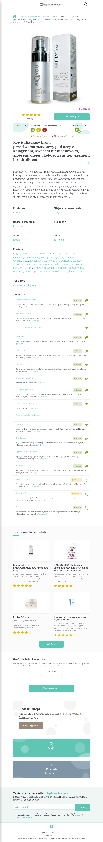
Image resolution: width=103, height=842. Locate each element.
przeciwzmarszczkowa (34, 253)
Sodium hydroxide (22, 479)
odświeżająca (59, 271)
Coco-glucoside (21, 438)
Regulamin (50, 835)
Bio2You (17, 212)
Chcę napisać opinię (51, 688)
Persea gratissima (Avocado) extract (28, 403)
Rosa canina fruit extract (24, 378)
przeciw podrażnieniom (38, 271)
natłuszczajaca (62, 264)
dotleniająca (75, 271)
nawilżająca (36, 260)
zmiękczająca (20, 257)
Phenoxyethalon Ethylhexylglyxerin (28, 415)
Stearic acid (20, 337)
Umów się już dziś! (31, 725)
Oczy (56, 212)
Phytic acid (19, 465)
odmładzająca (56, 253)
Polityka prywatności (50, 832)
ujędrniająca (68, 257)
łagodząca (68, 267)
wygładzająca (20, 260)
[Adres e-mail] (44, 807)
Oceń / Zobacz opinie (72, 117)
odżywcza (76, 264)
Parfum (18, 507)
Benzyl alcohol (21, 493)
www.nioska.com (78, 838)
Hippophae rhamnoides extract (26, 452)
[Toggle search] (87, 4)
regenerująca (52, 257)
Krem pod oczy (21, 226)
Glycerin (19, 364)
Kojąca (16, 253)
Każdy (57, 226)
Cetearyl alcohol (21, 350)
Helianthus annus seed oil (25, 314)
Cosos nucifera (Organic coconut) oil (28, 327)
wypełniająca (54, 267)
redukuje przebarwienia (38, 264)
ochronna (66, 260)
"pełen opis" (32, 307)
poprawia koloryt (22, 267)
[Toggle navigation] (16, 4)
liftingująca (39, 267)
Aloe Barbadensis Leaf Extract (26, 300)
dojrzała (31, 285)
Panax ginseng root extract (25, 389)
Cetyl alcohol (20, 424)
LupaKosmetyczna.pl (40, 838)
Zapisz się (82, 807)
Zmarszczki (19, 285)
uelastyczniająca (74, 253)
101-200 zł (59, 239)
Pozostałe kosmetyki (51, 644)
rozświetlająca (52, 260)
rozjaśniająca (36, 257)
